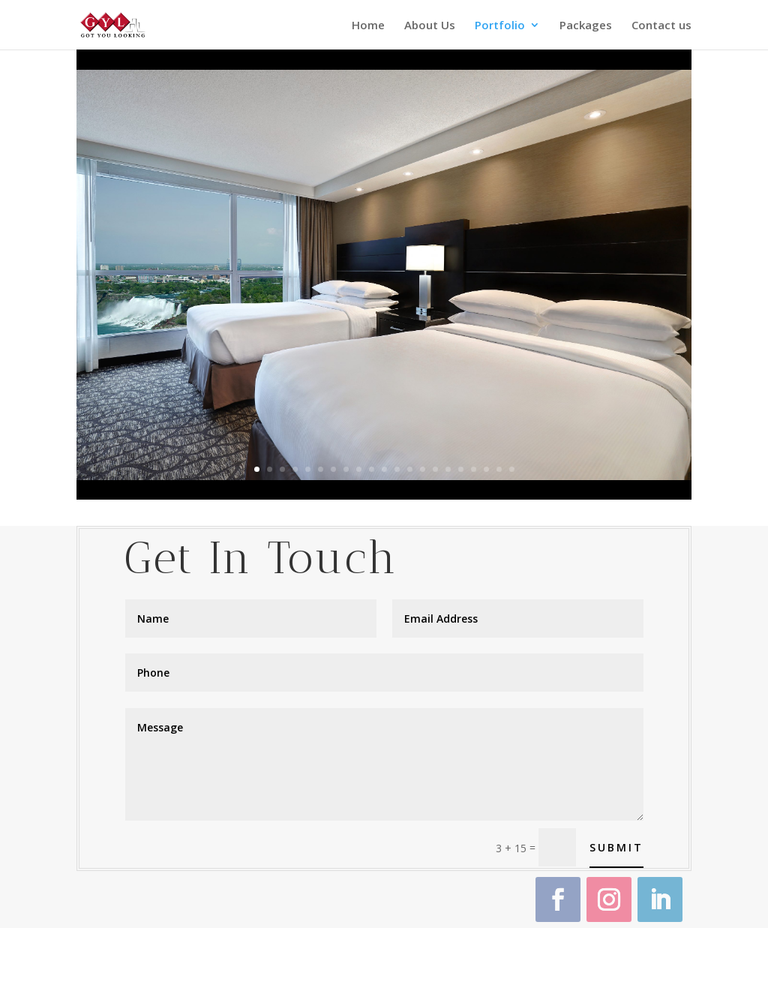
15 (435, 469)
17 (461, 469)
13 (409, 469)
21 (511, 469)
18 (473, 469)
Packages (586, 26)
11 (384, 469)
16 (448, 469)
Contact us (662, 26)
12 (397, 469)
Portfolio (500, 26)
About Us (429, 26)
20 (499, 469)
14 (422, 469)
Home (368, 26)
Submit (617, 847)
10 (371, 469)
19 (486, 469)
